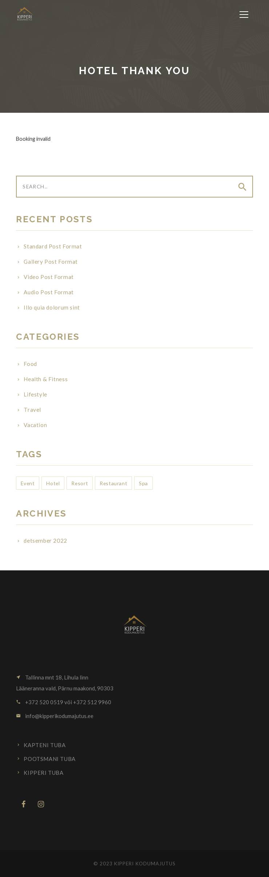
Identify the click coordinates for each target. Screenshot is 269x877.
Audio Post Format (48, 292)
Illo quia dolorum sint (52, 307)
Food (30, 363)
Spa (143, 483)
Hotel (53, 483)
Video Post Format (48, 277)
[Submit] (242, 187)
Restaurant (113, 483)
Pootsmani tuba (49, 759)
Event (28, 483)
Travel (32, 409)
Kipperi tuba (43, 772)
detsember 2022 (45, 540)
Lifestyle (35, 394)
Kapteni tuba (44, 745)
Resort (79, 483)
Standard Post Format (53, 246)
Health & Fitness (46, 379)
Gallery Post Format (51, 261)
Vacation (35, 425)
